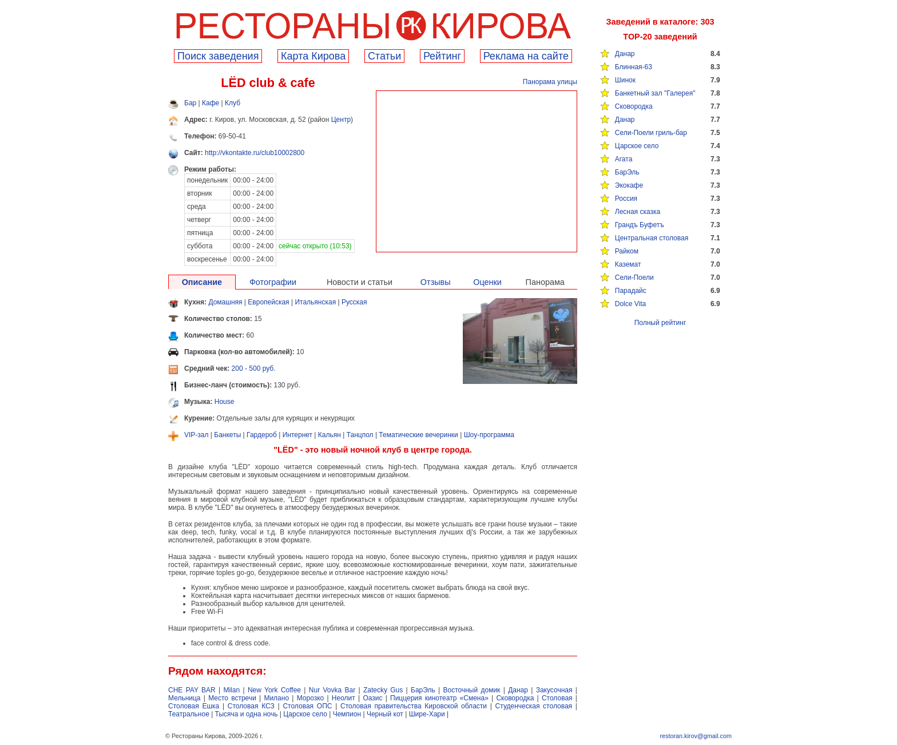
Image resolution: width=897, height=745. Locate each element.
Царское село (637, 146)
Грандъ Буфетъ (639, 225)
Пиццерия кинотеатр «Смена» (439, 698)
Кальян (329, 435)
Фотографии (272, 282)
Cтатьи (384, 56)
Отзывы (435, 282)
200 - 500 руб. (254, 368)
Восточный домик (472, 690)
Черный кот (385, 714)
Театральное (188, 714)
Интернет (297, 435)
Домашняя (225, 302)
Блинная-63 (633, 67)
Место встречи (232, 698)
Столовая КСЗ (251, 706)
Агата (624, 159)
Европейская (268, 302)
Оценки (487, 282)
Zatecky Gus (383, 690)
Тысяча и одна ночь (246, 714)
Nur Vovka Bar (332, 690)
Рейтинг (442, 56)
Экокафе (629, 185)
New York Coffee (274, 690)
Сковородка (634, 106)
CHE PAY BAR (192, 690)
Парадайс (630, 291)
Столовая (557, 698)
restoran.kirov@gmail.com (696, 735)
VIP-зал (196, 435)
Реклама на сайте (526, 56)
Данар (625, 54)
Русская (354, 302)
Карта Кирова (313, 56)
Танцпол (360, 435)
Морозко (310, 698)
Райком (626, 251)
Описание (202, 282)
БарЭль (627, 172)
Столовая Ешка (193, 706)
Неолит (343, 698)
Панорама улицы (550, 82)
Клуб (232, 103)
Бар (190, 103)
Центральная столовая (651, 238)
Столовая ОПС (307, 706)
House (225, 402)
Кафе (210, 103)
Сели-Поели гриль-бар (651, 133)
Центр (341, 120)
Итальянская (315, 302)
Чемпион (347, 714)
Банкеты (227, 435)
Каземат (628, 264)
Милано (276, 698)
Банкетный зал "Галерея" (655, 93)
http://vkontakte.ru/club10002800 (254, 153)
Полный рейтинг (660, 323)
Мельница (184, 698)
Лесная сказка (637, 212)
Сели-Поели (634, 278)
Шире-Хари (427, 714)
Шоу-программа (489, 435)
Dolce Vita (630, 304)
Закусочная (554, 690)
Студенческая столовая (534, 706)
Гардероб (262, 435)
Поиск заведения (218, 56)
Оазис (372, 698)
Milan (231, 690)
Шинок (625, 80)
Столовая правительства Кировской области (413, 706)
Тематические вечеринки (418, 435)
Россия (626, 199)
